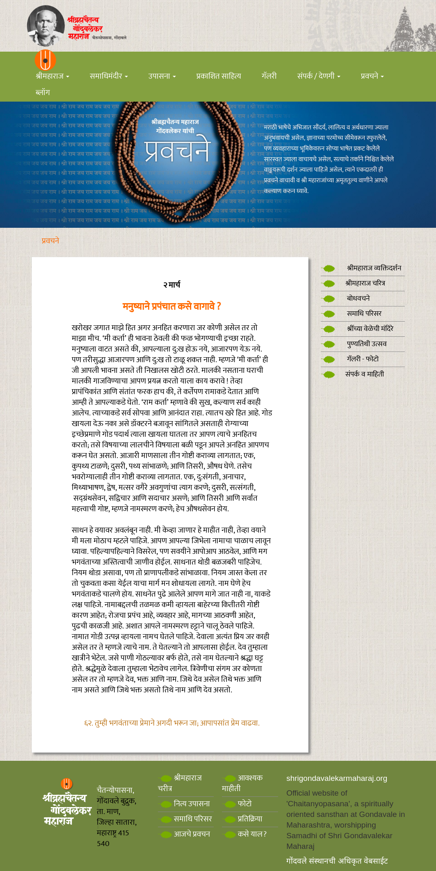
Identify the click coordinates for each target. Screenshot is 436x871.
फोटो (237, 804)
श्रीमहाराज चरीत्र (180, 783)
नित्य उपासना (184, 804)
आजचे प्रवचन (184, 834)
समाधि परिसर (351, 314)
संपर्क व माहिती (352, 374)
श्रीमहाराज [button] (52, 76)
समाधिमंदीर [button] (109, 76)
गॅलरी (269, 76)
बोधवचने (345, 299)
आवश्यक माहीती (242, 783)
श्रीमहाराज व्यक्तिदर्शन (361, 268)
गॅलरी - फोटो (350, 359)
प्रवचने (50, 241)
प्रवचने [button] (372, 76)
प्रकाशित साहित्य (218, 76)
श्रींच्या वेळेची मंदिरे (357, 329)
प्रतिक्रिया (242, 819)
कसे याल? (244, 834)
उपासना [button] (162, 76)
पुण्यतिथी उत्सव (354, 344)
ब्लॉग (43, 92)
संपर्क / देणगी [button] (318, 76)
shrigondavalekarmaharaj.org (336, 778)
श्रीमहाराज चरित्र (353, 283)
